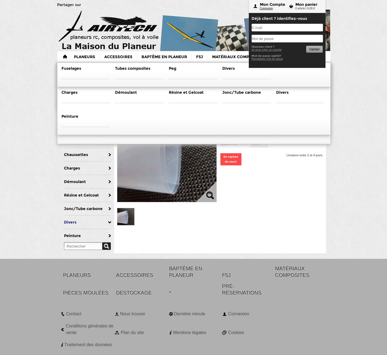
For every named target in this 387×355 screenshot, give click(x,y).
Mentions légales (189, 332)
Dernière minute (189, 313)
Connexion (266, 8)
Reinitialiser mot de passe (267, 58)
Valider (314, 49)
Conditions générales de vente (90, 329)
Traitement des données (88, 344)
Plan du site (132, 332)
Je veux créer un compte (267, 49)
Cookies (236, 332)
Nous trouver (132, 313)
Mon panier (306, 4)
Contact (73, 313)
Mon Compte (272, 4)
